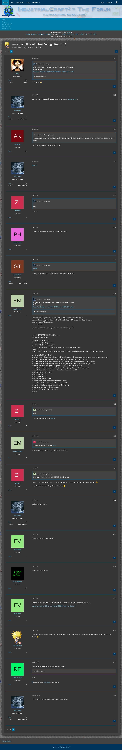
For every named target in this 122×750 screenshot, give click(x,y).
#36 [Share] (114, 630)
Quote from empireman (44, 410)
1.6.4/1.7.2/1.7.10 (67, 34)
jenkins (69, 32)
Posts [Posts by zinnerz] (9, 217)
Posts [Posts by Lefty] (9, 80)
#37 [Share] (114, 662)
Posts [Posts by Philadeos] (9, 249)
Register (109, 2)
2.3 (36, 34)
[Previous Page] (5, 51)
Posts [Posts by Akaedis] (9, 151)
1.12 (94, 34)
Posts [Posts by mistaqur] (9, 117)
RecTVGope (47, 682)
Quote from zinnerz (42, 442)
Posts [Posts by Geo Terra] (9, 281)
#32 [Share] (114, 500)
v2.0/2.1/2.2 (30, 34)
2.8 (50, 34)
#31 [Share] (114, 468)
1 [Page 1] (8, 52)
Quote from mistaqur (43, 64)
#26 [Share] (114, 227)
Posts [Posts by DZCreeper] (9, 588)
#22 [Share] (114, 95)
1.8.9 (76, 34)
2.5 (40, 34)
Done (33, 165)
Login (102, 2)
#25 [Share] (114, 195)
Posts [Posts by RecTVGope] (9, 684)
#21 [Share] (114, 58)
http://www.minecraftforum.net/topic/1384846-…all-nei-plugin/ (53, 606)
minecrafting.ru (70, 99)
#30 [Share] (114, 436)
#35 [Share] (114, 598)
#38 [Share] (114, 695)
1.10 (85, 34)
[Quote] (114, 86)
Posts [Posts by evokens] (9, 556)
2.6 (43, 34)
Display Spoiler (41, 76)
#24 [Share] (114, 161)
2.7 (47, 34)
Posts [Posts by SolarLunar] (9, 652)
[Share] (116, 51)
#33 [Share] (114, 534)
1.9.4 (81, 34)
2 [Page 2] (11, 52)
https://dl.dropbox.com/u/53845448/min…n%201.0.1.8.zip (53, 71)
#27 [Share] (114, 259)
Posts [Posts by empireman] (9, 315)
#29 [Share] (114, 404)
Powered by (61, 747)
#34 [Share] (114, 566)
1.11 (90, 34)
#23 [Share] (114, 129)
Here (52, 418)
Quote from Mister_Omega (45, 135)
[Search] (116, 2)
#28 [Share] (114, 294)
